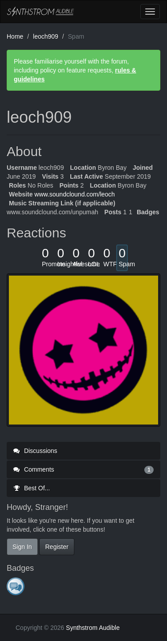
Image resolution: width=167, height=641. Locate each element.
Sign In (22, 546)
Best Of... (31, 488)
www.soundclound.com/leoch (74, 194)
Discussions (35, 450)
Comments (83, 469)
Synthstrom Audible (40, 11)
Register (56, 546)
